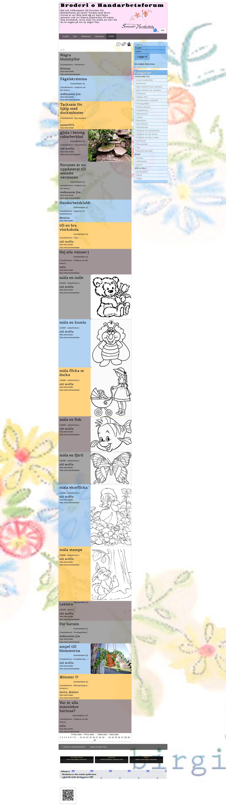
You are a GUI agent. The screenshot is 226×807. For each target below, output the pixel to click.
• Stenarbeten (141, 144)
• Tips (137, 148)
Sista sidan (114, 734)
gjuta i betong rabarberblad (72, 134)
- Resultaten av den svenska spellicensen (77, 774)
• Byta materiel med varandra (148, 87)
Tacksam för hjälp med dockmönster (72, 108)
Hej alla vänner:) (74, 252)
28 (125, 737)
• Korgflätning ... (142, 110)
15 (90, 737)
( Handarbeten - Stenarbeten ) (73, 145)
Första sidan (76, 734)
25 (116, 737)
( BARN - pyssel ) (66, 609)
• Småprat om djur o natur (147, 137)
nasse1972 (67, 125)
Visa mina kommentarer (70, 74)
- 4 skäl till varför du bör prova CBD (76, 777)
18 (100, 737)
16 (94, 737)
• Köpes (138, 175)
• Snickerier (140, 141)
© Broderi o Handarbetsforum (73, 747)
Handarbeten (142, 77)
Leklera (66, 604)
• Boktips (139, 158)
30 (95, 740)
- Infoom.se (64, 771)
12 (81, 737)
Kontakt (66, 36)
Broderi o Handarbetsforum (112, 5)
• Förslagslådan (142, 104)
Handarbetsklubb (74, 203)
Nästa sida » (103, 734)
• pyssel (138, 165)
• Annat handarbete (144, 80)
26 (119, 737)
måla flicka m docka (71, 373)
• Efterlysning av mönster (146, 100)
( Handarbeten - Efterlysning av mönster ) (73, 686)
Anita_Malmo (69, 692)
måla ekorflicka (73, 487)
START (111, 36)
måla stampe (70, 550)
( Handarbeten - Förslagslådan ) (73, 632)
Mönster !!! (68, 677)
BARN (137, 155)
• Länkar (139, 117)
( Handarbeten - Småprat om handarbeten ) (72, 212)
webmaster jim (70, 94)
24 (113, 737)
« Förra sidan (88, 734)
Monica (64, 217)
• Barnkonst (140, 83)
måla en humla (72, 322)
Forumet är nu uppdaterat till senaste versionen (73, 171)
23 (109, 737)
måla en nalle (71, 278)
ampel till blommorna (69, 649)
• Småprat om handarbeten (147, 131)
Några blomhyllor (70, 57)
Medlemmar (86, 36)
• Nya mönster (141, 124)
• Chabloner (140, 94)
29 (129, 737)
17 (97, 737)
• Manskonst (140, 121)
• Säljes (138, 179)
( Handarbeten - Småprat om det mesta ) (72, 88)
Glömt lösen (150, 64)
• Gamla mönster (143, 107)
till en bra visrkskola (69, 227)
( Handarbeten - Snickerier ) (72, 64)
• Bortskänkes (141, 172)
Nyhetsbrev (99, 36)
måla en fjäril (71, 455)
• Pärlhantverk (141, 127)
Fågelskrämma (73, 79)
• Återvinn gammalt (144, 151)
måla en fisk (70, 420)
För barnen (69, 624)
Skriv (75, 36)
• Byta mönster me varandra (148, 90)
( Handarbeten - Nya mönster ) (73, 119)
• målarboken (141, 161)
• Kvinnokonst (141, 114)
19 (103, 737)
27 (122, 737)
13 (84, 737)
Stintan (65, 68)
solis (62, 267)
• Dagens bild (141, 97)
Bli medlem (139, 64)
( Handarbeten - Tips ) (69, 238)
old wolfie (67, 148)
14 (87, 737)
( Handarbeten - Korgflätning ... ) (73, 659)
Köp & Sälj (140, 168)
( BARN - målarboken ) (69, 283)
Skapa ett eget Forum (98, 747)
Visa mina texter (67, 71)
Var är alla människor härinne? (69, 707)
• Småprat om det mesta (146, 134)
